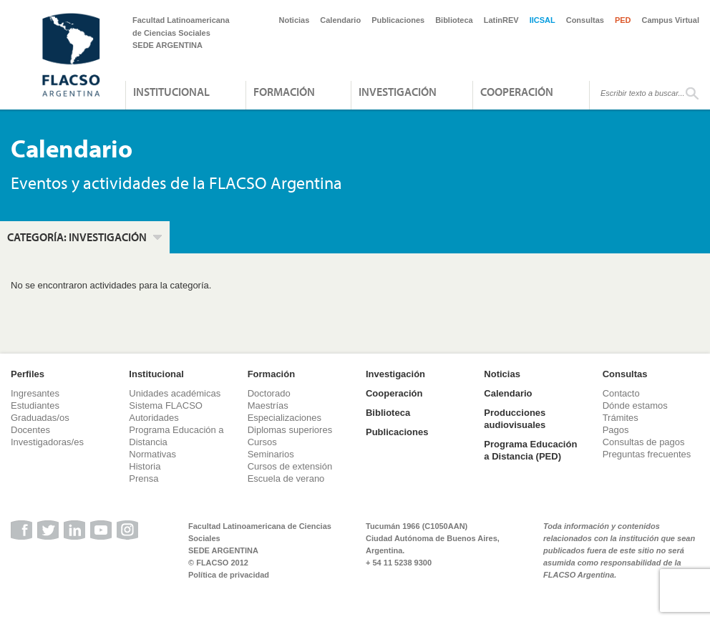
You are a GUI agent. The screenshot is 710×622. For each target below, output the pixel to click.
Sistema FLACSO (166, 405)
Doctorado (269, 393)
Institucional (171, 91)
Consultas (585, 20)
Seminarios (271, 454)
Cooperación (516, 91)
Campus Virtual (671, 20)
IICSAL (542, 20)
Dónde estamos (635, 405)
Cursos (262, 442)
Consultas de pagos (644, 442)
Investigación (398, 91)
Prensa (143, 478)
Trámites (620, 417)
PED (623, 20)
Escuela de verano (286, 478)
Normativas (152, 454)
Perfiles (27, 374)
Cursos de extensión (290, 466)
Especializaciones (284, 417)
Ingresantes (35, 393)
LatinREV (501, 20)
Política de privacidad (228, 574)
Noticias (294, 20)
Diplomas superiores (290, 429)
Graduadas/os (40, 417)
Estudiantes (35, 405)
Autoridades (153, 417)
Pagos (616, 429)
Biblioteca (454, 20)
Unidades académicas (174, 393)
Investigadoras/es (47, 442)
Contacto (621, 393)
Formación (284, 91)
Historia (144, 466)
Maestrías (268, 405)
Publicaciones (397, 20)
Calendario (340, 20)
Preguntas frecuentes (647, 454)
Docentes (30, 429)
